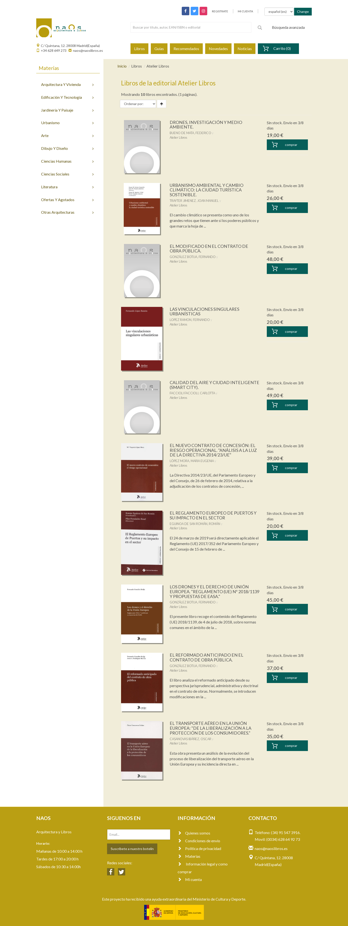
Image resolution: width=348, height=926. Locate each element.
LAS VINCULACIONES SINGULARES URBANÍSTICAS (204, 311)
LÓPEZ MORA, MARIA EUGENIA (192, 461)
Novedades (218, 48)
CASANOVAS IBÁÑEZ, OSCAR (190, 739)
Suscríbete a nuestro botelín (132, 849)
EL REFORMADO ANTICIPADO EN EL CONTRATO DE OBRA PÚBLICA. (207, 657)
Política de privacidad (199, 848)
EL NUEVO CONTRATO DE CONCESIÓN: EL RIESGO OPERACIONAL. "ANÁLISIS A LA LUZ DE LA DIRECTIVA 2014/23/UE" (213, 450)
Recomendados (186, 48)
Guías (159, 48)
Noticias (245, 48)
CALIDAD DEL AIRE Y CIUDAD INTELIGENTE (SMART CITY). (215, 385)
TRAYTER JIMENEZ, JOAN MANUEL (194, 201)
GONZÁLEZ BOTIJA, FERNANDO (193, 257)
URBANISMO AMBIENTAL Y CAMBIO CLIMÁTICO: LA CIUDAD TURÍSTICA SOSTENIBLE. (207, 189)
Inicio (122, 66)
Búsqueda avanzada (288, 27)
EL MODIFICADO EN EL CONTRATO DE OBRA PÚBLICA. (209, 248)
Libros (139, 48)
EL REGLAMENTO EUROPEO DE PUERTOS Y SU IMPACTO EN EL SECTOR (213, 515)
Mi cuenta (190, 879)
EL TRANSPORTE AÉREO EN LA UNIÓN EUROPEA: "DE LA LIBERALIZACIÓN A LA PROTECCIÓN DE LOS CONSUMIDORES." (211, 728)
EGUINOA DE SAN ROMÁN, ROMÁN (195, 524)
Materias (189, 856)
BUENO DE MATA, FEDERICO (190, 133)
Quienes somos (194, 833)
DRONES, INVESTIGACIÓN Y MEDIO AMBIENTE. (206, 125)
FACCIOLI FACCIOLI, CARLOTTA (192, 393)
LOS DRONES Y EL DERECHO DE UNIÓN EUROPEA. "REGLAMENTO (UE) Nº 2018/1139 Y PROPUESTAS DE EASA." (209, 591)
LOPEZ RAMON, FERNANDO (190, 320)
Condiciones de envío (199, 840)
